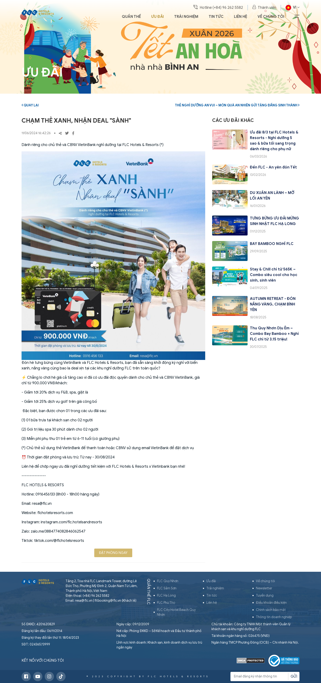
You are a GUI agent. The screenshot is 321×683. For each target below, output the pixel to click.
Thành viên (264, 7)
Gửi (294, 676)
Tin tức (216, 16)
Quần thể (131, 16)
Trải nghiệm (186, 16)
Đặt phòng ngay (113, 553)
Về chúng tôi (271, 16)
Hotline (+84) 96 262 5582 (218, 7)
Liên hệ (240, 16)
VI (292, 7)
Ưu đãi (157, 16)
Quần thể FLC (148, 592)
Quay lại (30, 105)
